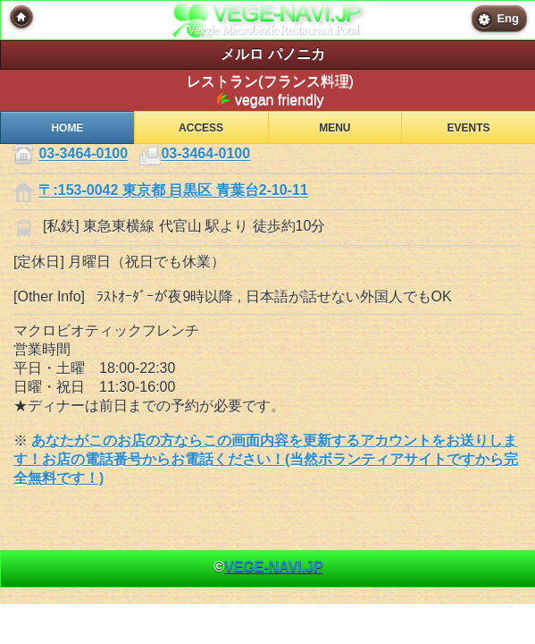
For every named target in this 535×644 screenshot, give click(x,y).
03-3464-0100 (83, 154)
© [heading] (268, 566)
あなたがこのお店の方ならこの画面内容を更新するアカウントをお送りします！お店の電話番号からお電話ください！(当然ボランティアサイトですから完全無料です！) (265, 459)
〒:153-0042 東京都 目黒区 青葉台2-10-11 (172, 191)
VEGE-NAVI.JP (273, 566)
